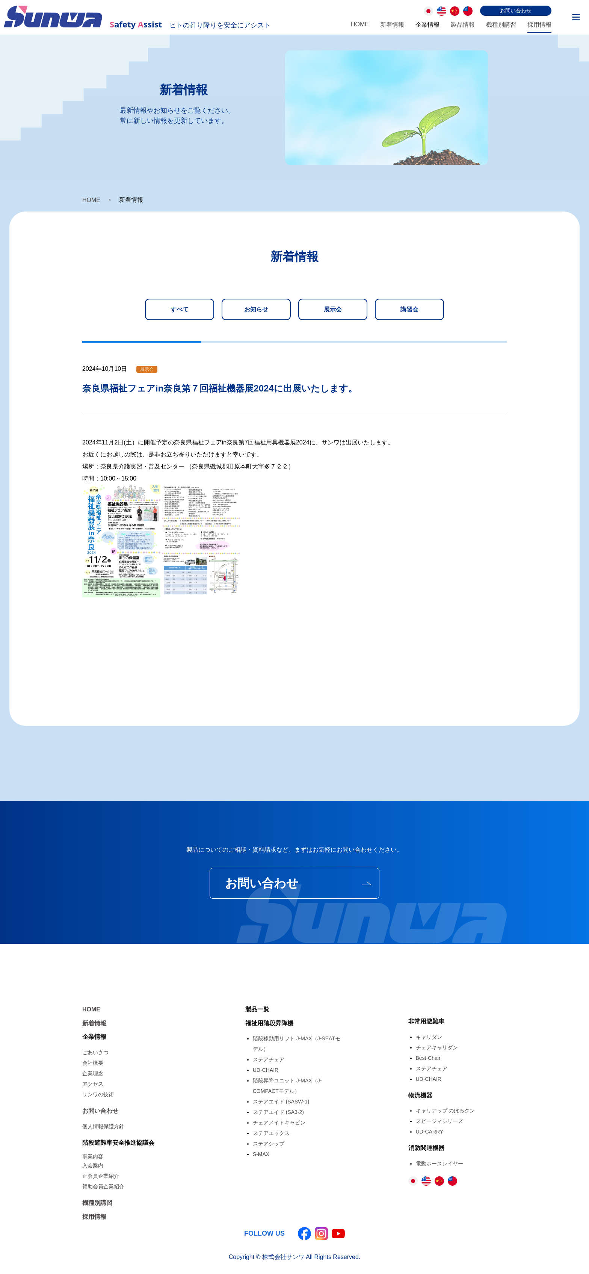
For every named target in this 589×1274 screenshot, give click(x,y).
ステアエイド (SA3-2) (278, 1112)
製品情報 (463, 24)
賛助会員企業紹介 (103, 1186)
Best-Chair (428, 1058)
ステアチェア (268, 1059)
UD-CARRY (430, 1131)
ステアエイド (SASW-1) (281, 1101)
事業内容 (92, 1156)
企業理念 (92, 1073)
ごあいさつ (95, 1052)
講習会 (409, 309)
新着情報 (392, 24)
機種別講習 (501, 24)
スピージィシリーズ (439, 1121)
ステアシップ (268, 1143)
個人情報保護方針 (103, 1126)
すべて (180, 309)
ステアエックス (271, 1133)
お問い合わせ (516, 11)
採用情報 (539, 24)
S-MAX (261, 1154)
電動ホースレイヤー (439, 1163)
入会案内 (92, 1165)
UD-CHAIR (265, 1070)
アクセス (92, 1084)
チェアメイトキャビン (279, 1122)
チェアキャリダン (437, 1047)
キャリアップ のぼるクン (445, 1110)
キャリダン (429, 1037)
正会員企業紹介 (100, 1176)
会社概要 (92, 1062)
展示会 (333, 309)
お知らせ (256, 309)
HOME (360, 24)
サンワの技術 (98, 1094)
